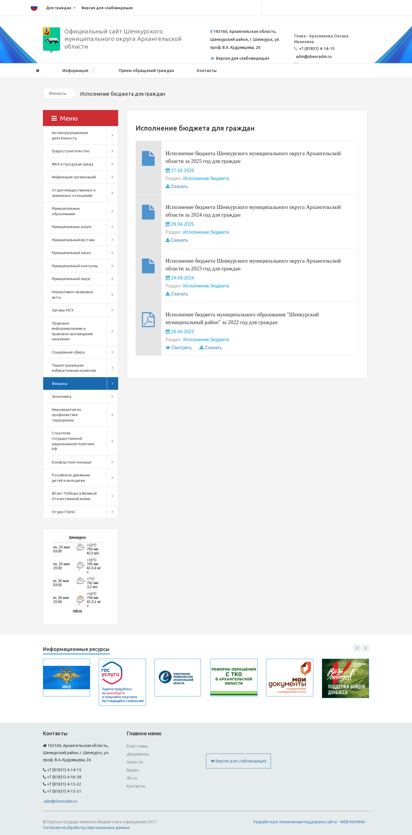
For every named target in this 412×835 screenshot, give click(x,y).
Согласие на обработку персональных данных (86, 827)
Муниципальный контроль (75, 266)
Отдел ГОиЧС (64, 512)
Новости (135, 762)
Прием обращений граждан (146, 70)
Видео (133, 770)
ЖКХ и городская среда (72, 164)
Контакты (207, 70)
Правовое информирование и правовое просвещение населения (72, 331)
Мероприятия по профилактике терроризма (66, 414)
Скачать (179, 186)
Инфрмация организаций (74, 177)
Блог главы (137, 746)
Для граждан (58, 8)
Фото (132, 778)
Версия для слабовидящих (107, 8)
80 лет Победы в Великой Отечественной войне (74, 496)
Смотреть (181, 347)
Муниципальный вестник (73, 240)
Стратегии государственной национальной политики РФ (73, 441)
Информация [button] (79, 70)
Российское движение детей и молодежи (71, 477)
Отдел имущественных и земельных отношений (74, 192)
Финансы (57, 93)
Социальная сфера (68, 352)
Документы (138, 754)
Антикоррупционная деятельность (70, 135)
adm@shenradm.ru (60, 801)
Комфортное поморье (72, 462)
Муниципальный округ (71, 279)
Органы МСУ (63, 310)
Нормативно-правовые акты (72, 294)
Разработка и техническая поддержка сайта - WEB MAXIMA (309, 822)
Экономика (61, 396)
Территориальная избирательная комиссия (74, 368)
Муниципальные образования (66, 211)
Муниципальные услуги (71, 227)
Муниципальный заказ (71, 253)
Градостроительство (71, 151)
